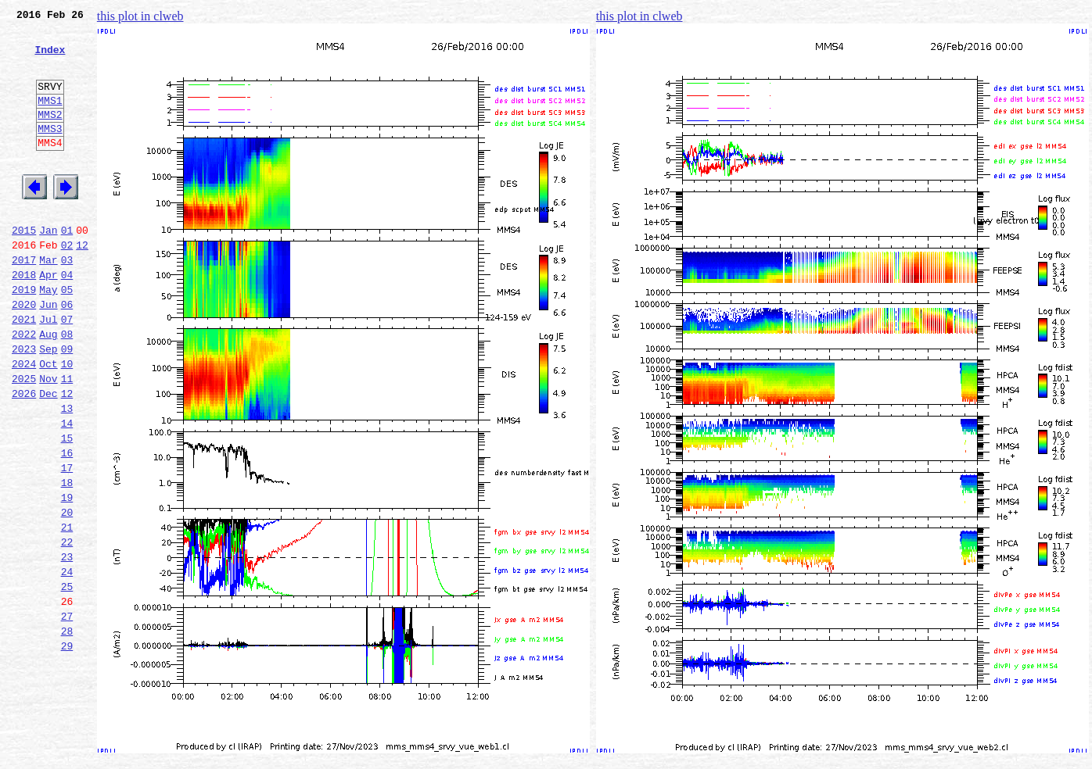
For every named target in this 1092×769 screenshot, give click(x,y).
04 (67, 319)
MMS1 (50, 119)
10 (67, 422)
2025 (24, 439)
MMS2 (50, 135)
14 (67, 491)
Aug (48, 388)
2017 (24, 302)
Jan (48, 267)
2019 (24, 336)
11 (67, 439)
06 (67, 353)
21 (67, 611)
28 (67, 731)
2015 (24, 267)
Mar (48, 302)
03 (67, 302)
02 (67, 284)
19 (67, 577)
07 (67, 370)
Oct (48, 422)
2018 (24, 319)
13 (67, 474)
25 (67, 680)
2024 (24, 422)
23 (67, 645)
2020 (24, 353)
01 (67, 267)
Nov (48, 439)
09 (67, 405)
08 (67, 388)
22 (67, 628)
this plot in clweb (140, 16)
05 (67, 336)
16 (67, 525)
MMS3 (50, 152)
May (48, 336)
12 (82, 284)
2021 (24, 370)
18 (67, 560)
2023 (24, 405)
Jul (48, 370)
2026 (24, 456)
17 (67, 542)
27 (67, 714)
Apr (48, 319)
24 (67, 663)
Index (49, 59)
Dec (48, 456)
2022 (24, 388)
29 (67, 749)
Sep (48, 405)
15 (67, 508)
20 (67, 594)
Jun (48, 353)
